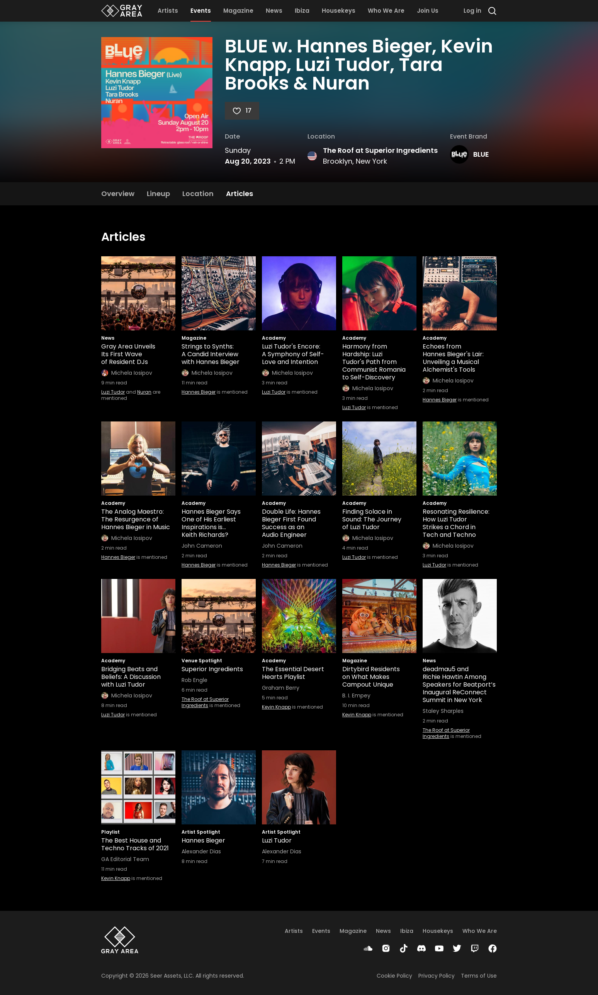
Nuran (144, 392)
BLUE (481, 154)
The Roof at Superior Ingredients (380, 150)
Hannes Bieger (199, 392)
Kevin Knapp (276, 707)
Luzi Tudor (113, 392)
